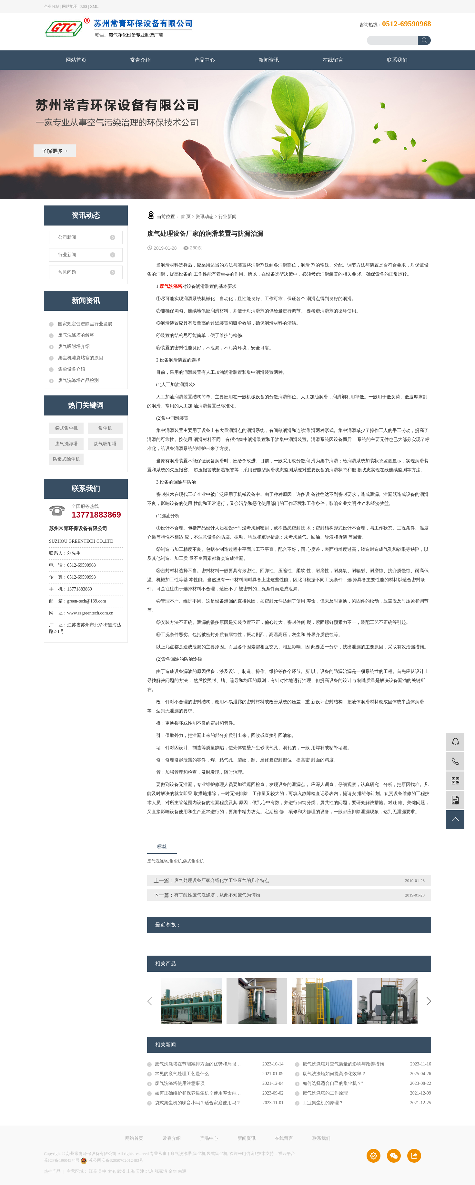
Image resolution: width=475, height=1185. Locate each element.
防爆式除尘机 (66, 459)
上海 (130, 1171)
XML (94, 6)
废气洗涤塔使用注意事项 (180, 1083)
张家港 (161, 1171)
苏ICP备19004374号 (62, 1160)
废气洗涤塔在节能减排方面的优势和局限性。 (200, 1064)
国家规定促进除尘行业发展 (84, 323)
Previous (149, 1001)
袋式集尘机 (66, 428)
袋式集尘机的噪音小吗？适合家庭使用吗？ (198, 1102)
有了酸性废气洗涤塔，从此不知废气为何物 (217, 895)
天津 (140, 1171)
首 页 (186, 216)
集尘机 (105, 428)
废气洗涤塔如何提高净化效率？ (334, 1073)
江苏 (93, 1171)
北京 (150, 1171)
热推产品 (52, 1171)
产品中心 (204, 60)
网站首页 (76, 60)
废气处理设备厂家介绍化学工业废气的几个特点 (221, 880)
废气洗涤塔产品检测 (78, 380)
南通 (182, 1171)
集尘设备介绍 (71, 369)
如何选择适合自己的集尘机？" (333, 1083)
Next (429, 1001)
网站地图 (69, 6)
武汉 (121, 1171)
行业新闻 (67, 254)
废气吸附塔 (105, 443)
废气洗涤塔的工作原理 (325, 1093)
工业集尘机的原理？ (323, 1102)
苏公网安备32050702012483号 (112, 1160)
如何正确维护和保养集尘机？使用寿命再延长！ (202, 1093)
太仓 (112, 1171)
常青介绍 (140, 60)
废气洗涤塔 (66, 443)
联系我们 (397, 60)
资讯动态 (205, 216)
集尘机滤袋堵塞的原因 (80, 357)
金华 (172, 1171)
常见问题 (67, 272)
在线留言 (333, 60)
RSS (83, 6)
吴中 (102, 1171)
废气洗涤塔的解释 (75, 335)
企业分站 (51, 6)
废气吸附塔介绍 (73, 346)
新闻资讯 (268, 60)
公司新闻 (67, 237)
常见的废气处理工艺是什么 (182, 1073)
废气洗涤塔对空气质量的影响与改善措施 (343, 1064)
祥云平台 (286, 1153)
